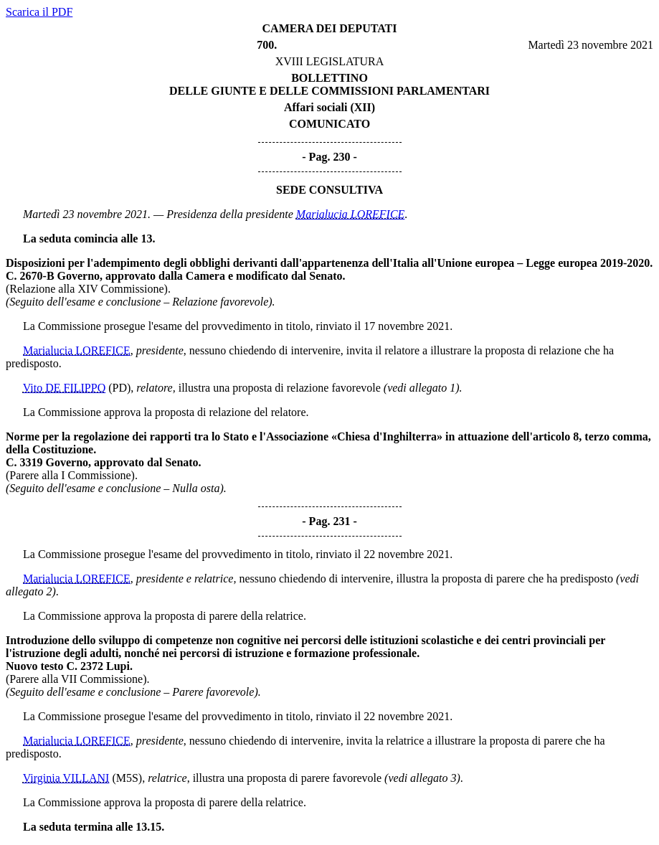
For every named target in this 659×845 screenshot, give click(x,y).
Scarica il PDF (39, 12)
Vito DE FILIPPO (64, 388)
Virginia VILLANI (66, 778)
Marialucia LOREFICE (350, 214)
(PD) (119, 388)
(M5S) (127, 778)
